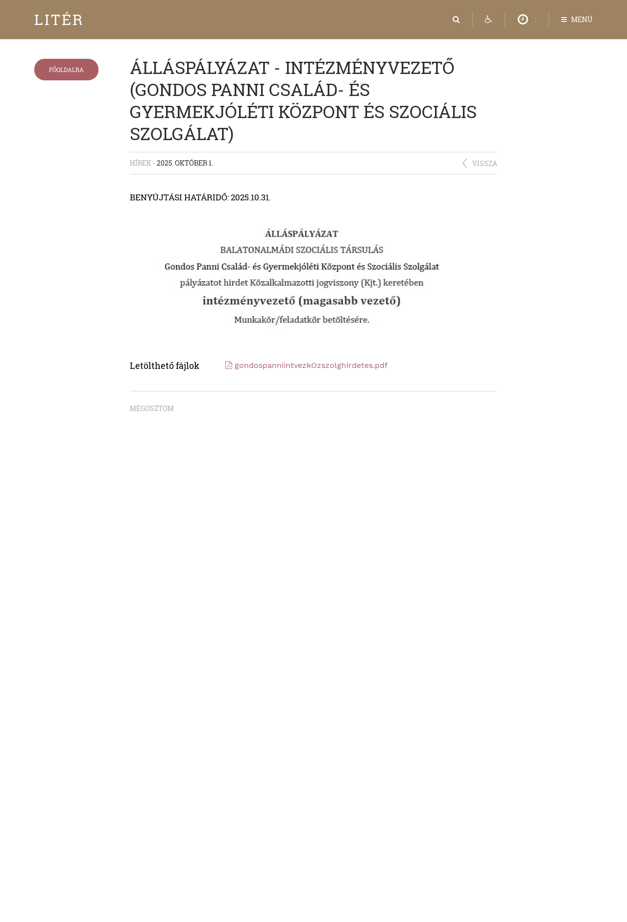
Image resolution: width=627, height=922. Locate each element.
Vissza (484, 163)
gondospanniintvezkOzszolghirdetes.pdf (311, 365)
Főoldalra (66, 69)
